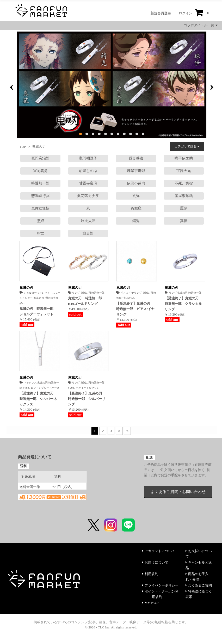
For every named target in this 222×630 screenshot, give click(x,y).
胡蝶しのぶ (88, 171)
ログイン (185, 13)
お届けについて (155, 562)
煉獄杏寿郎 (136, 171)
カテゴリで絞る (187, 146)
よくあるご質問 (199, 585)
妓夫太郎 (88, 221)
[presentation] (11, 87)
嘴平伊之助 (184, 158)
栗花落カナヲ (88, 196)
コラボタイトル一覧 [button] (201, 25)
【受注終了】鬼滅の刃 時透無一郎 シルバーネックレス (38, 398)
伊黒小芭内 (136, 183)
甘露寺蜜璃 (88, 183)
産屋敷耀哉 (184, 196)
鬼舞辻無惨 (40, 208)
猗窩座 (136, 208)
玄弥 (136, 196)
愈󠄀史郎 (88, 233)
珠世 (40, 233)
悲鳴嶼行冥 (40, 196)
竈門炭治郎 (40, 158)
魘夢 (183, 208)
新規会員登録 (161, 13)
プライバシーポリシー (160, 585)
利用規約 (150, 574)
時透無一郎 (40, 183)
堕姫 (40, 221)
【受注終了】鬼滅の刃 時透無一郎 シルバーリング (86, 398)
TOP (23, 147)
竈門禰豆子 (88, 158)
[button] (80, 134)
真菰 (183, 221)
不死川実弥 (184, 183)
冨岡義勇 (40, 171)
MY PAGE (150, 603)
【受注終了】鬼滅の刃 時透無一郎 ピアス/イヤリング (135, 308)
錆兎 (136, 221)
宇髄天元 (183, 171)
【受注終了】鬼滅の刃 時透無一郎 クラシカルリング (183, 303)
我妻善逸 (136, 158)
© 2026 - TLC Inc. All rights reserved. (111, 627)
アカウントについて (158, 551)
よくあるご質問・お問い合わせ (178, 492)
